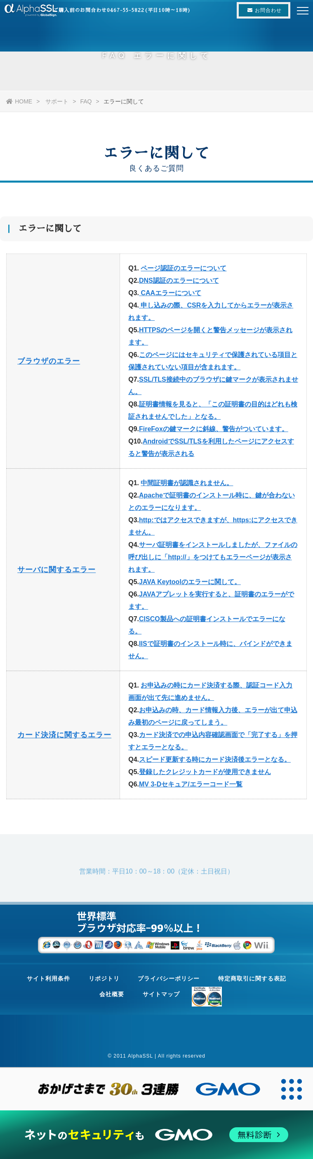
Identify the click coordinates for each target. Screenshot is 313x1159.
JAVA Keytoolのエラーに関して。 (190, 583)
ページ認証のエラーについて (183, 270)
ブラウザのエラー (48, 363)
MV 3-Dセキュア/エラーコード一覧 (190, 786)
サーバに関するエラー (56, 572)
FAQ (86, 101)
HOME (19, 101)
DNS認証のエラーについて (179, 282)
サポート (56, 101)
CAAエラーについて (170, 294)
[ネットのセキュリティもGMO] (157, 1134)
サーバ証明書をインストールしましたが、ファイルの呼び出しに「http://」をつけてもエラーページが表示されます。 (212, 559)
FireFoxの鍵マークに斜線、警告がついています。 (213, 430)
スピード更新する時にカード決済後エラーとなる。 (215, 761)
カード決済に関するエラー (64, 737)
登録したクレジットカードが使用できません (205, 773)
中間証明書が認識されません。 (187, 484)
